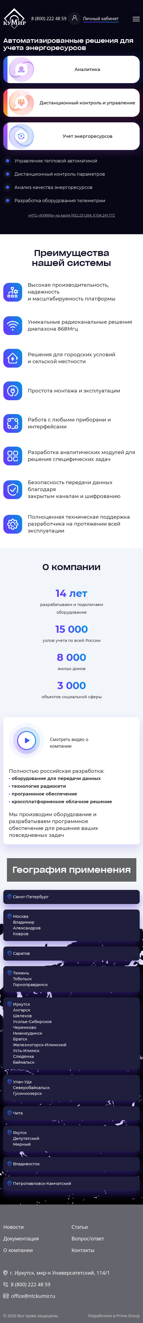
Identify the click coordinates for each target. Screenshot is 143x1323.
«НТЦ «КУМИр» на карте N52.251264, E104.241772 (71, 215)
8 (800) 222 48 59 (49, 18)
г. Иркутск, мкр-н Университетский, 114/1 (60, 1272)
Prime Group (128, 1315)
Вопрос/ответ (88, 1238)
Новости (13, 1227)
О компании (18, 1250)
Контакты (83, 1250)
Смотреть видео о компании (48, 742)
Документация (21, 1238)
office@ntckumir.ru (33, 1296)
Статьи (80, 1227)
